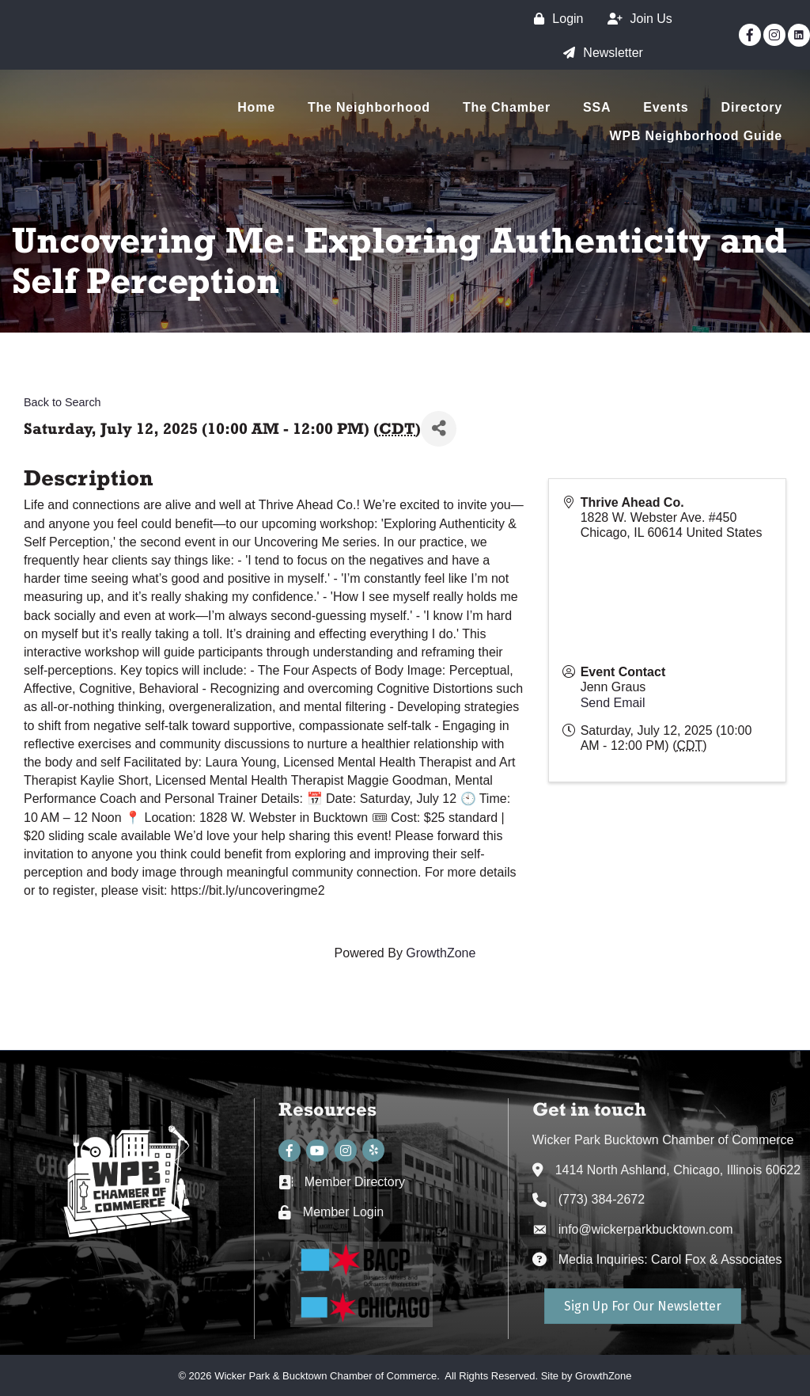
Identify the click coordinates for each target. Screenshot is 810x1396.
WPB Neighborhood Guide (696, 136)
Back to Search (62, 402)
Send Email (613, 702)
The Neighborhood (369, 107)
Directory (751, 107)
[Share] (438, 429)
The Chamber (507, 107)
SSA (597, 107)
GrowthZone (440, 953)
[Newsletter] (599, 53)
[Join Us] (636, 19)
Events (665, 107)
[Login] (554, 19)
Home (256, 107)
